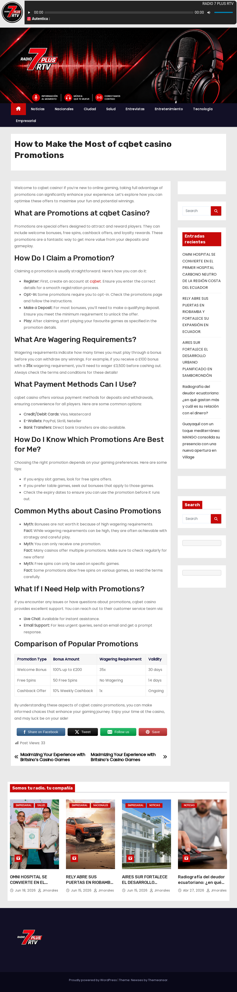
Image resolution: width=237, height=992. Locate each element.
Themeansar (158, 980)
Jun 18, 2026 (26, 890)
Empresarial (26, 121)
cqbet (95, 281)
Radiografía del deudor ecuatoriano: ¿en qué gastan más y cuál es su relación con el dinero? (200, 400)
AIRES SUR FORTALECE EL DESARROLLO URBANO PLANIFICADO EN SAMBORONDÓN (145, 885)
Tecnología (202, 109)
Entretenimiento (169, 109)
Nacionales (64, 109)
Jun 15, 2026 (82, 890)
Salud (111, 109)
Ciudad (90, 109)
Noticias (38, 109)
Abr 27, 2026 (194, 890)
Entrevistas (135, 109)
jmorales (48, 890)
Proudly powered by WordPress (93, 980)
